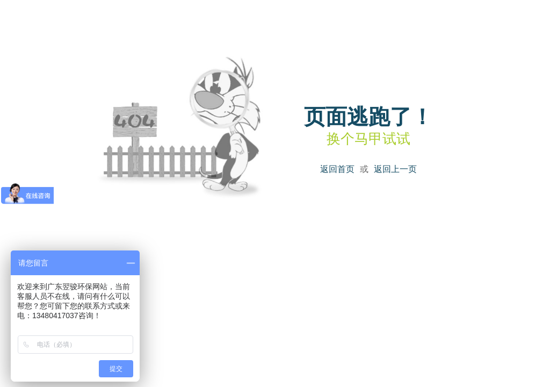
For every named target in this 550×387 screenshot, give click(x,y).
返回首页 (337, 169)
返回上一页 (395, 169)
